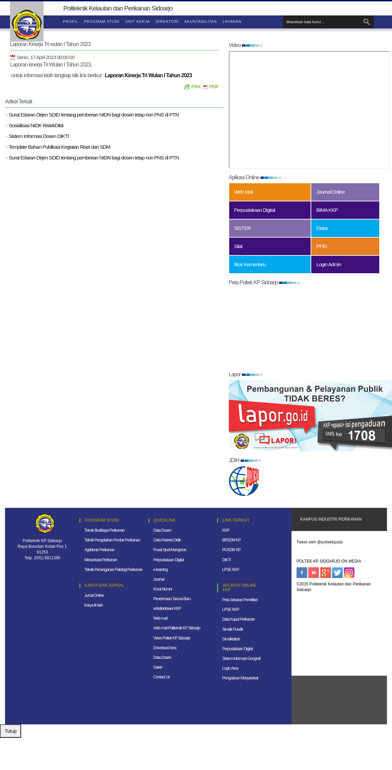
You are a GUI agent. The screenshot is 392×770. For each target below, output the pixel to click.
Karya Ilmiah (93, 605)
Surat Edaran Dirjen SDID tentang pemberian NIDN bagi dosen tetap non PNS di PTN (93, 114)
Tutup (10, 731)
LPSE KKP (230, 569)
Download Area (164, 647)
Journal (158, 579)
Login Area (230, 668)
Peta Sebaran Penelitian (240, 599)
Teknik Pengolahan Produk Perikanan (112, 540)
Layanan (232, 21)
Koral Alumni (162, 589)
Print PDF (201, 86)
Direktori (167, 21)
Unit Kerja (137, 21)
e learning (160, 569)
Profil (70, 21)
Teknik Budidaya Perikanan (104, 530)
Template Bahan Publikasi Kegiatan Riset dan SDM (59, 147)
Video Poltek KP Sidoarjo (171, 638)
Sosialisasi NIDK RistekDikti (35, 125)
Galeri (157, 667)
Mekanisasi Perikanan (100, 560)
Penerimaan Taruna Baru (172, 598)
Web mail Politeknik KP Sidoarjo (176, 628)
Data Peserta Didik (167, 540)
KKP (225, 530)
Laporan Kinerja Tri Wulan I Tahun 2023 (148, 75)
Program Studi (102, 21)
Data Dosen (162, 530)
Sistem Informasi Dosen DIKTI (38, 136)
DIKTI (226, 560)
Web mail (160, 618)
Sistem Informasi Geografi (241, 658)
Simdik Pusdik (232, 629)
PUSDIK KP (231, 549)
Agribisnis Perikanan (99, 549)
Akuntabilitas (200, 21)
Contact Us (161, 677)
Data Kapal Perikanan (238, 619)
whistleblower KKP (167, 608)
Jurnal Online (94, 595)
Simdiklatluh (231, 639)
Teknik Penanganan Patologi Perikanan (113, 569)
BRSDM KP (231, 540)
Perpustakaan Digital (168, 560)
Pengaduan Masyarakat (240, 678)
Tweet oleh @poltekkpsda (320, 542)
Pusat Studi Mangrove (169, 549)
